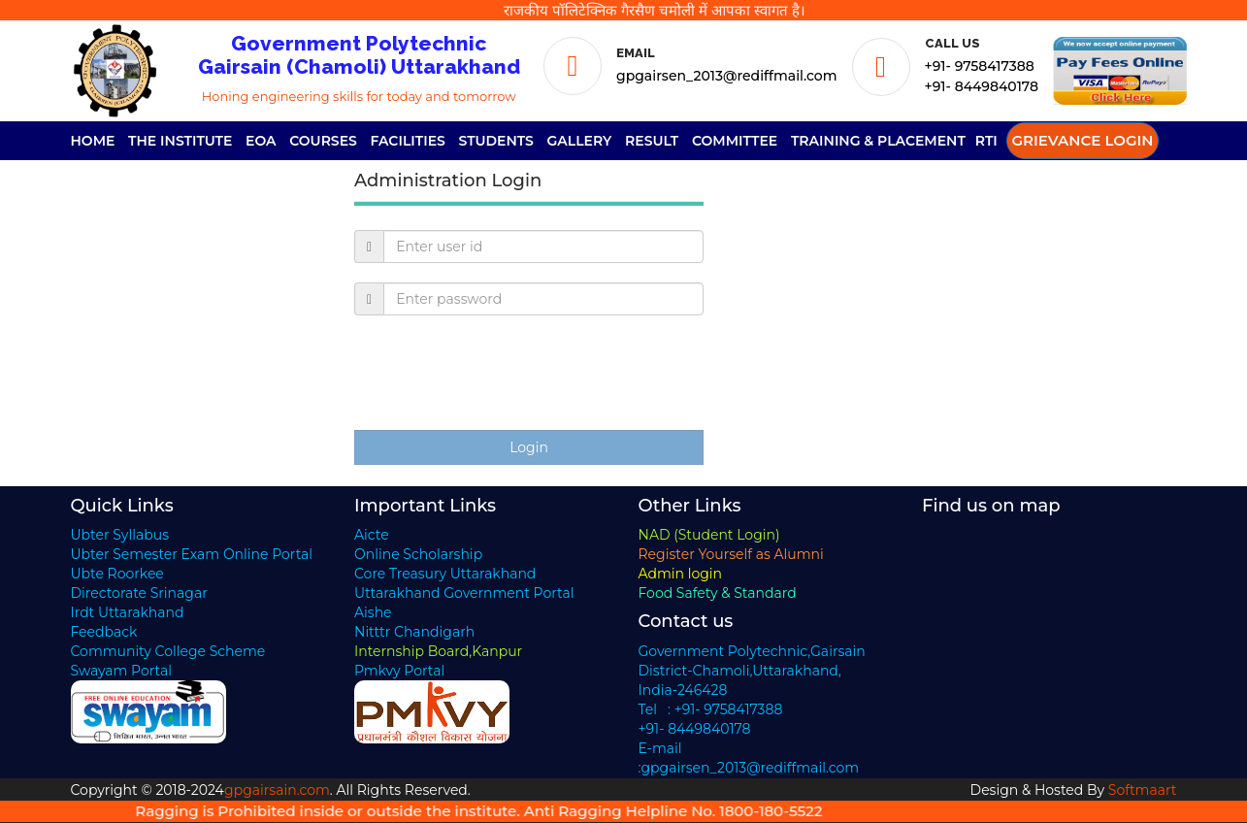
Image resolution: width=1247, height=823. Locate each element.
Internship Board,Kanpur (438, 651)
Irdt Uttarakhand (127, 612)
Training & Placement (878, 140)
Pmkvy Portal (399, 670)
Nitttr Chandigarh (414, 632)
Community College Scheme (168, 651)
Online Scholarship (418, 554)
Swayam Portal (122, 670)
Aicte (371, 534)
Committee (734, 140)
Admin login (681, 573)
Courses (323, 140)
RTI (986, 140)
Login (528, 447)
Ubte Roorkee (117, 573)
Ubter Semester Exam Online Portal (192, 554)
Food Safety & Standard (718, 593)
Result (651, 140)
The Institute (180, 140)
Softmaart (1142, 790)
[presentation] (501, 373)
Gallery (579, 140)
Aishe (373, 612)
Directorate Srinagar (139, 593)
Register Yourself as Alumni (731, 554)
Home (93, 140)
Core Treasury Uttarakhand (445, 573)
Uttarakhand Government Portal (464, 593)
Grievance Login (1083, 140)
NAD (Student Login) (709, 534)
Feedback (104, 632)
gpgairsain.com (277, 790)
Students (496, 140)
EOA (261, 140)
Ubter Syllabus (120, 534)
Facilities (408, 140)
